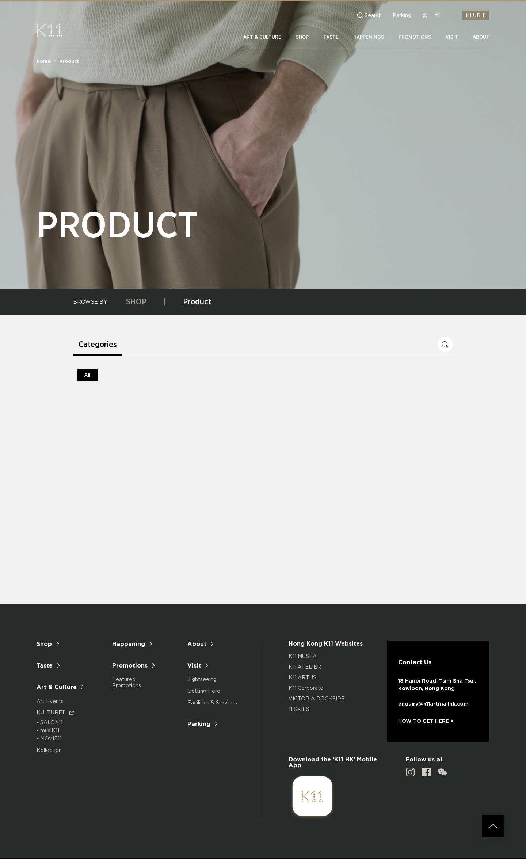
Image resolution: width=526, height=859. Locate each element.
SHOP (302, 37)
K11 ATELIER (305, 666)
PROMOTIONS (415, 37)
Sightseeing (202, 679)
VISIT (452, 37)
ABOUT (481, 37)
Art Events (50, 701)
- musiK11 (48, 730)
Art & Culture (57, 687)
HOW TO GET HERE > (426, 720)
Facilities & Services (212, 702)
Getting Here (203, 690)
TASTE (331, 37)
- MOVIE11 (49, 738)
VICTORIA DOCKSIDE (317, 698)
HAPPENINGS (368, 37)
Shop (44, 644)
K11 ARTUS (302, 677)
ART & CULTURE (262, 37)
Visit (194, 665)
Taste (45, 665)
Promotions (130, 665)
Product (197, 302)
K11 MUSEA (303, 656)
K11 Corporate (306, 688)
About (196, 644)
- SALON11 (49, 722)
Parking (402, 15)
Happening (128, 644)
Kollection (49, 750)
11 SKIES (299, 709)
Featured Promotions (126, 682)
